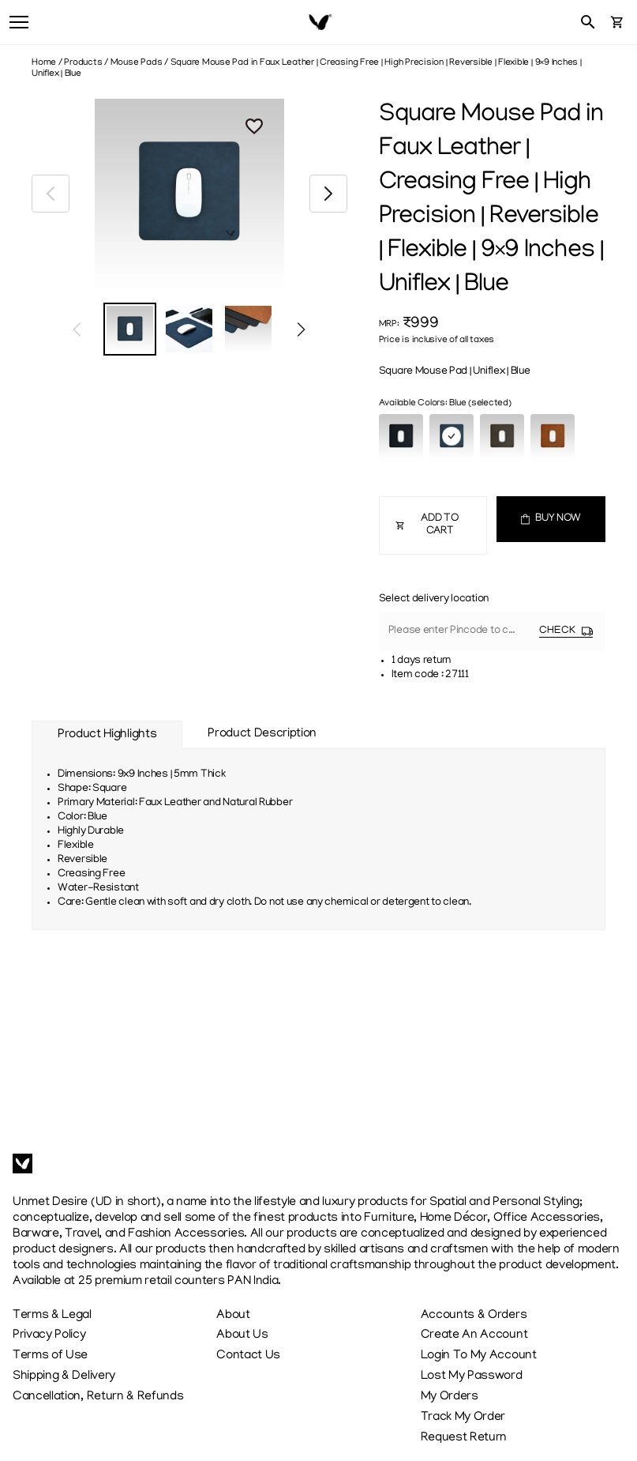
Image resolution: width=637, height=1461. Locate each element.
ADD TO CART (427, 525)
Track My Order (463, 1417)
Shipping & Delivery (64, 1376)
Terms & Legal (52, 1315)
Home (44, 63)
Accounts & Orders (474, 1315)
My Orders (449, 1397)
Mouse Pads (137, 63)
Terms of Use (50, 1356)
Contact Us (248, 1356)
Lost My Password (472, 1376)
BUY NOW (551, 519)
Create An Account (474, 1335)
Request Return (464, 1438)
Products (83, 63)
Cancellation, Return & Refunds (98, 1397)
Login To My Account (479, 1356)
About (232, 1315)
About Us (242, 1335)
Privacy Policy (49, 1335)
